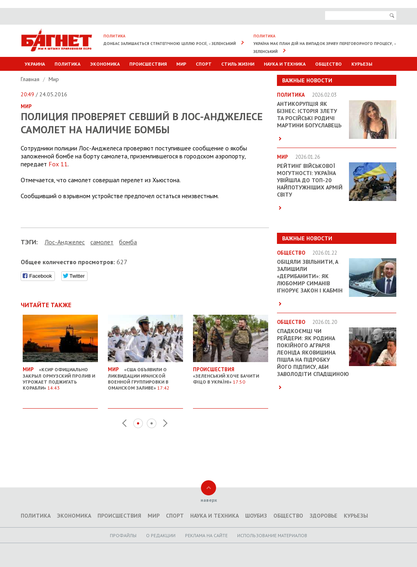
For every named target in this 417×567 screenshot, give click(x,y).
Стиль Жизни (237, 64)
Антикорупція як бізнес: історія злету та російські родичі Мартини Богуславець (309, 114)
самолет (101, 242)
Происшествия (148, 64)
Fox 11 (58, 164)
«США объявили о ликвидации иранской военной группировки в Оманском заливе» (145, 375)
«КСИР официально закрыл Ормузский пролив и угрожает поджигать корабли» (60, 375)
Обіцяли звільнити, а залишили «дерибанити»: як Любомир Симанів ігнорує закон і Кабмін (310, 276)
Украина (35, 64)
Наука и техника (285, 64)
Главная (31, 79)
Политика (67, 64)
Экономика (105, 64)
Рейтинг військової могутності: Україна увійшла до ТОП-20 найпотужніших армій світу (310, 180)
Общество (328, 64)
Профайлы (123, 535)
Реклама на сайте (206, 535)
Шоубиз (256, 515)
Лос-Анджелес (65, 242)
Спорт (204, 64)
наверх (209, 500)
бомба (128, 242)
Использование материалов (272, 535)
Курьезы (361, 64)
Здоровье (323, 515)
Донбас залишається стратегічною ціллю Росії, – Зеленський (169, 43)
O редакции (160, 535)
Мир (181, 64)
